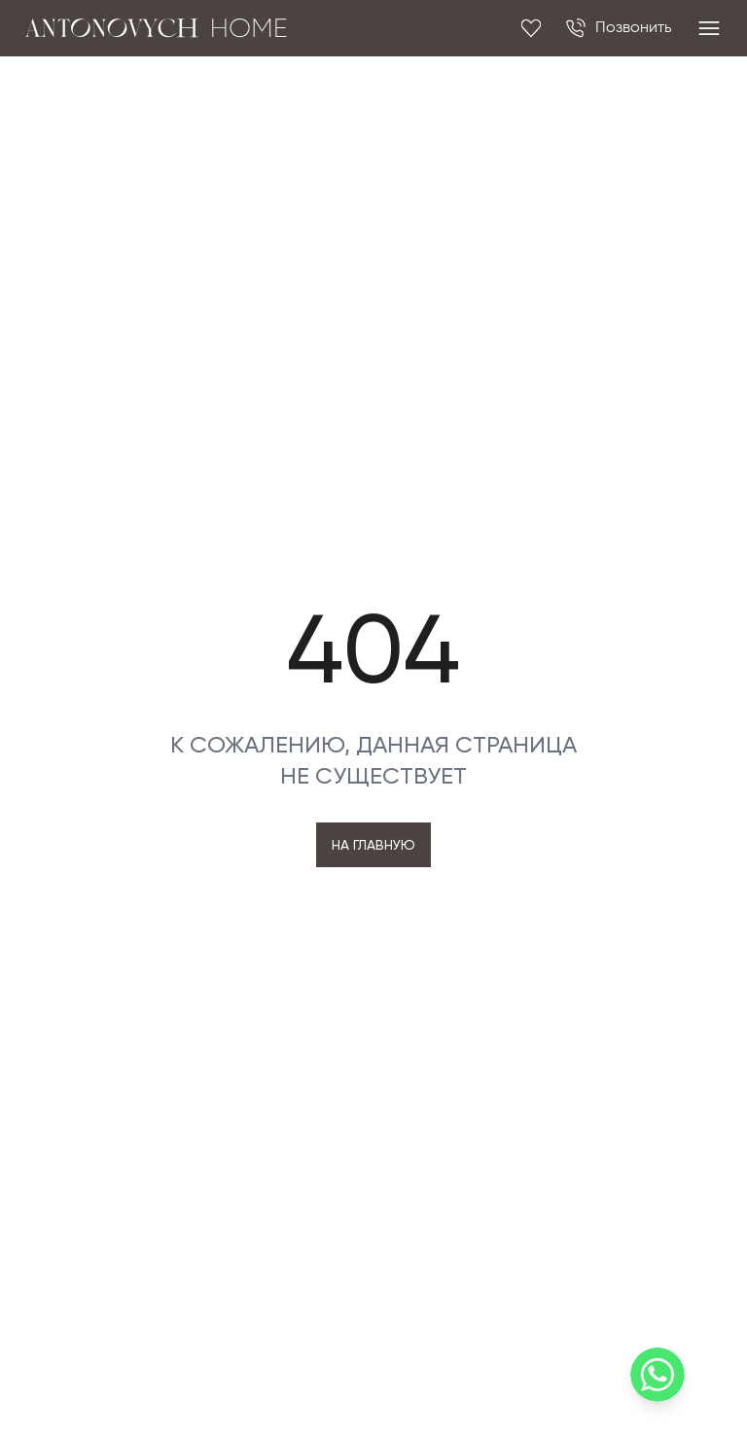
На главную (373, 845)
